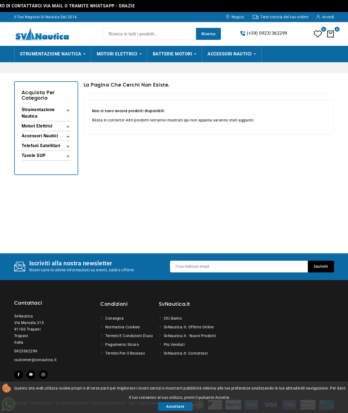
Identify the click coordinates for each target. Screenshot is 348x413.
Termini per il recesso (125, 353)
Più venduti (174, 344)
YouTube (31, 374)
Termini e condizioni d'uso (129, 336)
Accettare (175, 406)
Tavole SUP (34, 155)
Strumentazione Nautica (38, 113)
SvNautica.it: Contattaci (186, 353)
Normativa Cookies (122, 327)
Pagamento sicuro (122, 344)
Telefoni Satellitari (41, 145)
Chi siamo (173, 318)
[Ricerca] (162, 34)
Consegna (114, 318)
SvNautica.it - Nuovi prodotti (190, 336)
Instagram (43, 374)
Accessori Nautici (40, 135)
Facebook (18, 374)
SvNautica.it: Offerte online (189, 327)
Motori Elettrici (37, 126)
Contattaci (28, 303)
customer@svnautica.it (35, 360)
